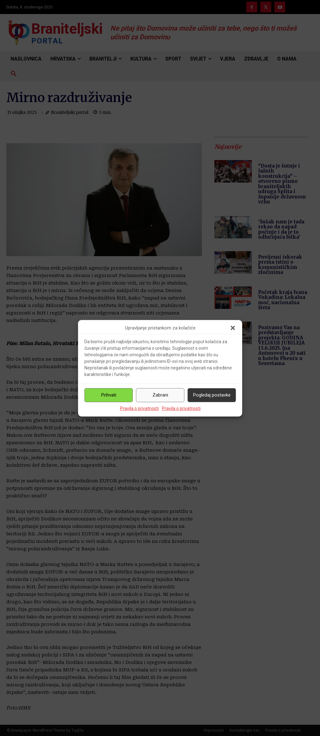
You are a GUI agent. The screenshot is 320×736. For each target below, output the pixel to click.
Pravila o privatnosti (139, 408)
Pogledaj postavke (212, 395)
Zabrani (160, 395)
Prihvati (108, 395)
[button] (233, 328)
